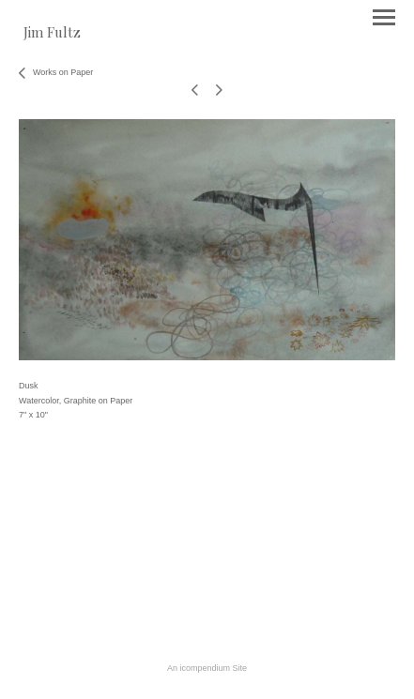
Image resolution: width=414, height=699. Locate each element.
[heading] (52, 33)
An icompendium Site (207, 668)
